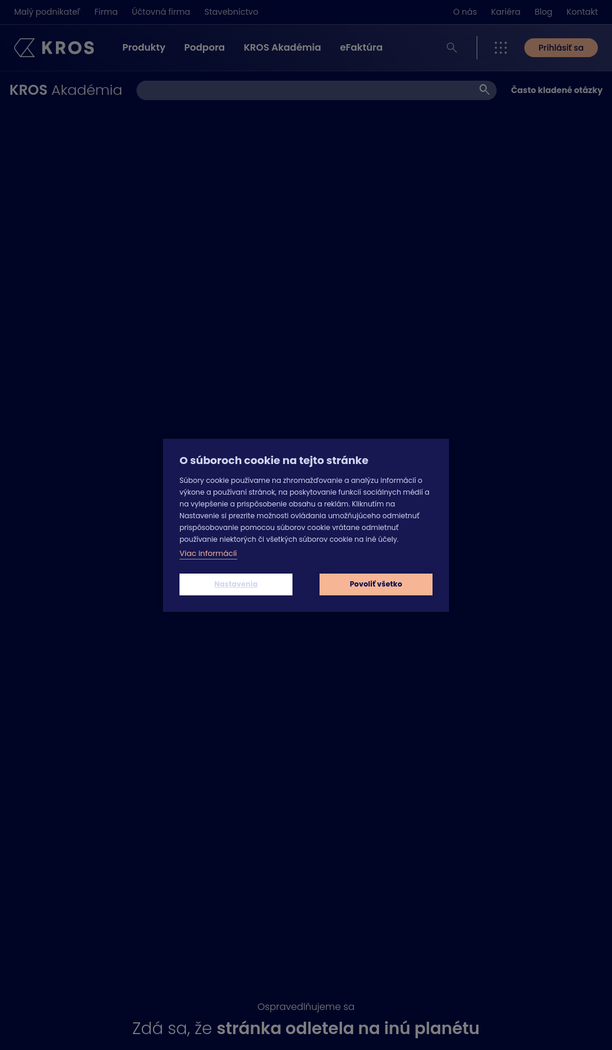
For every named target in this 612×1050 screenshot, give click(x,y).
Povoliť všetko (376, 584)
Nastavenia (236, 584)
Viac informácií (208, 553)
